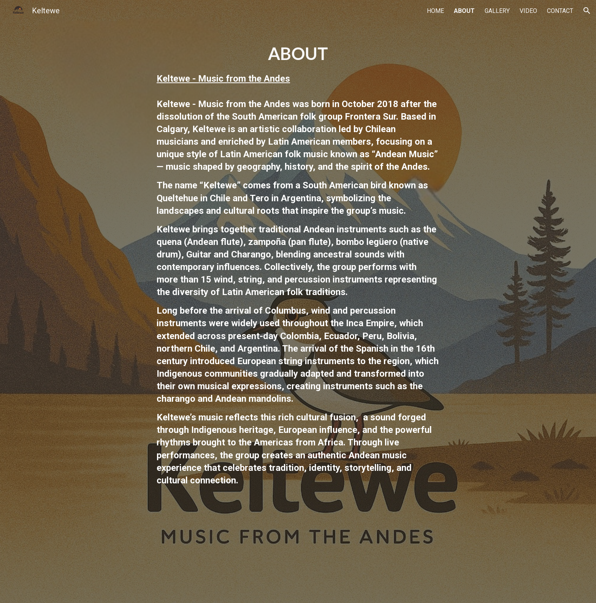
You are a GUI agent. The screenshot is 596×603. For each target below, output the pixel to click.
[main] (298, 301)
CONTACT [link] (560, 10)
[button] (587, 11)
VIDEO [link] (528, 10)
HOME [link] (435, 10)
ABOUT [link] (464, 10)
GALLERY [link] (497, 10)
